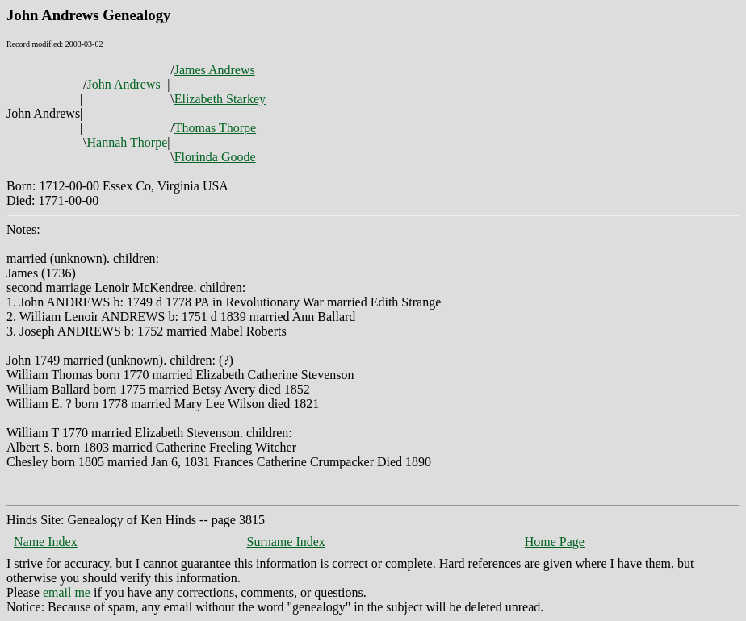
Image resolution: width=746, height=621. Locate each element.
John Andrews (124, 84)
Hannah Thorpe (127, 142)
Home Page (555, 541)
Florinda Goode (215, 157)
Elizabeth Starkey (220, 99)
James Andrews (214, 70)
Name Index (46, 541)
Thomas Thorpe (215, 128)
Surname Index (286, 541)
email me (66, 592)
